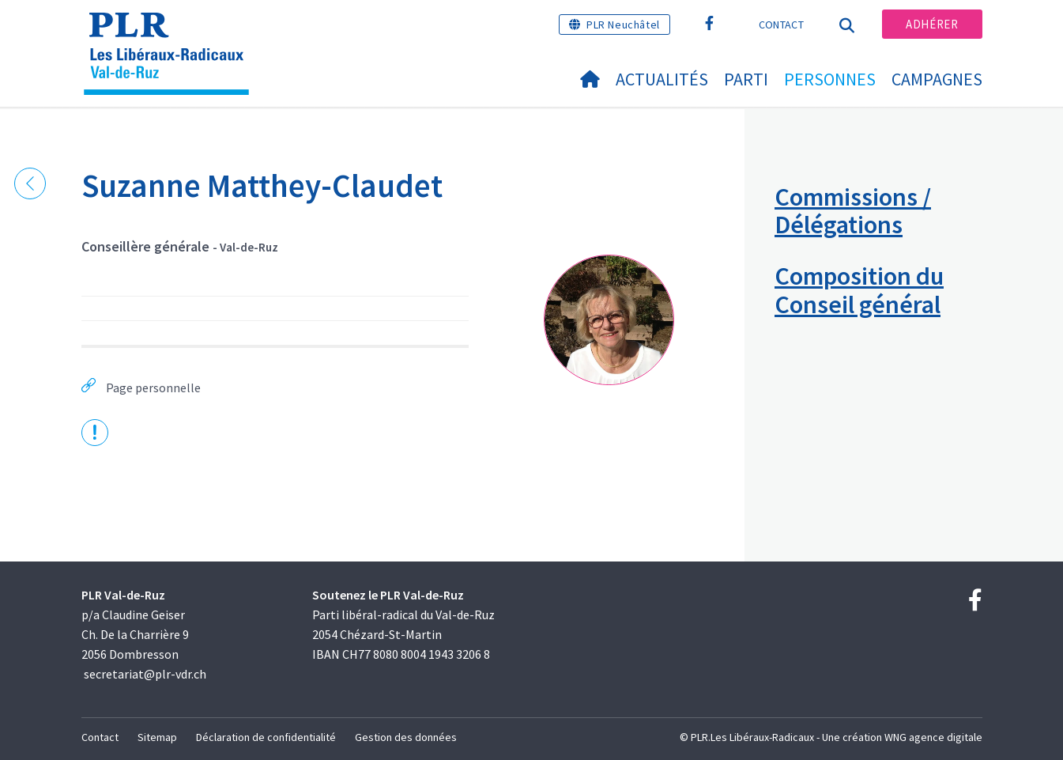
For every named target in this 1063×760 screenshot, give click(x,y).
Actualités (662, 79)
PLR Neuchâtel (623, 24)
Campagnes (936, 79)
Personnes (830, 79)
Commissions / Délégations (853, 210)
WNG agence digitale (933, 737)
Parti (746, 79)
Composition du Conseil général (859, 290)
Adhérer (932, 24)
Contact (781, 24)
